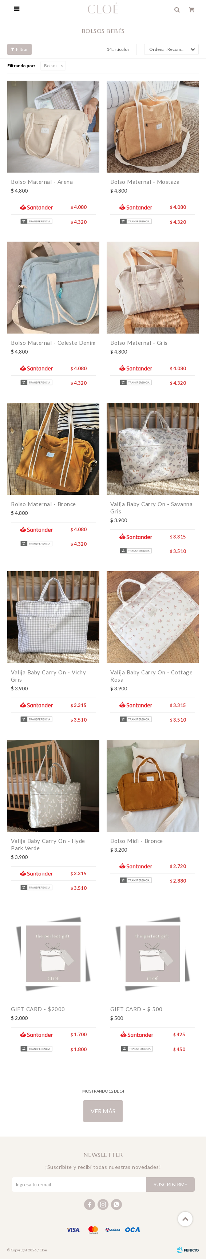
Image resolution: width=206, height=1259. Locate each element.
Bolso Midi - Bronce (136, 841)
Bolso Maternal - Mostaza (144, 181)
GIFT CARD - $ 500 (136, 1009)
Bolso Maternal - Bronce (43, 504)
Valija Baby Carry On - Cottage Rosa (151, 676)
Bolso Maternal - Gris (139, 342)
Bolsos (51, 65)
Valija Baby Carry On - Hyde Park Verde (48, 844)
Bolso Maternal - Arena (42, 181)
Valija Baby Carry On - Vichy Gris (48, 676)
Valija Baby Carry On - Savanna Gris (151, 508)
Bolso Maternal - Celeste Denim (53, 342)
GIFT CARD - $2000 (38, 1009)
